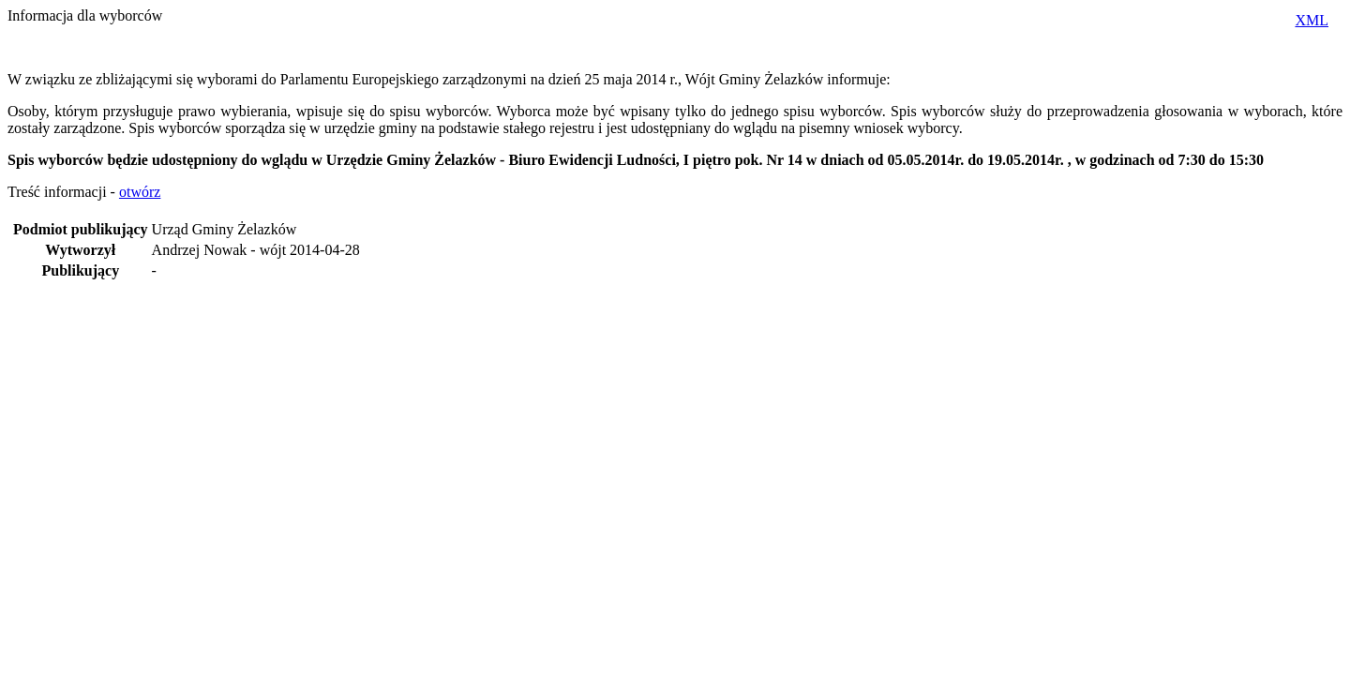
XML (1311, 20)
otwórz (139, 192)
